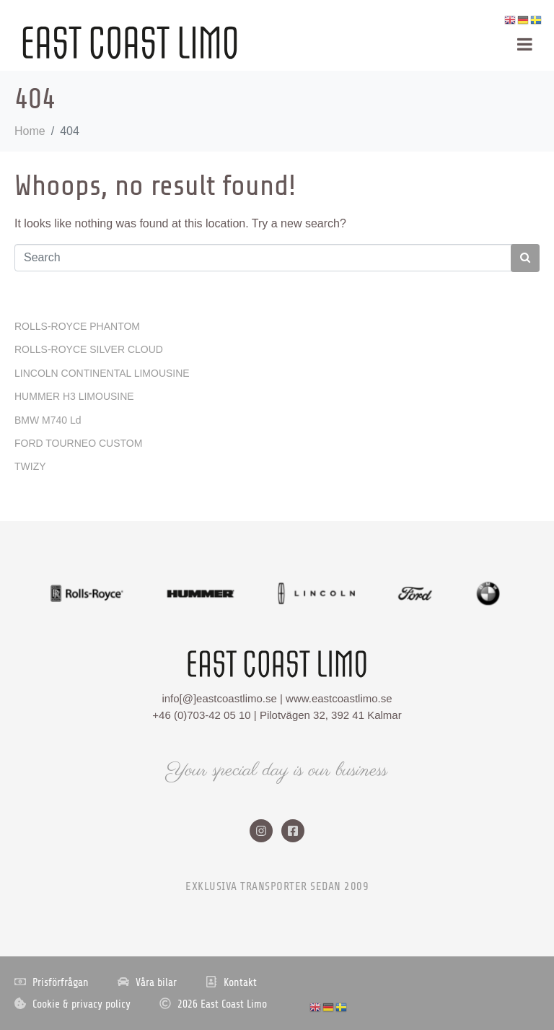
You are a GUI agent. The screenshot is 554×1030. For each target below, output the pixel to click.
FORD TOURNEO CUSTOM (78, 443)
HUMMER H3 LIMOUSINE (74, 396)
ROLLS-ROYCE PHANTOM (77, 326)
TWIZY (30, 466)
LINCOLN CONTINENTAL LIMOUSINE (102, 373)
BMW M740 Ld (48, 420)
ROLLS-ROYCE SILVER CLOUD (88, 349)
